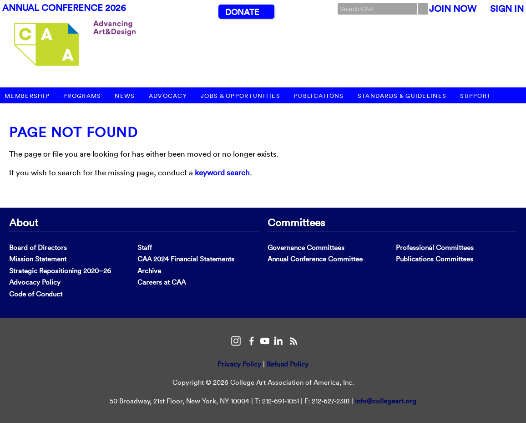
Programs (82, 96)
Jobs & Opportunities (240, 96)
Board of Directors (38, 247)
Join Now (452, 8)
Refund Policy (288, 364)
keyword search (222, 172)
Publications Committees (434, 259)
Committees (296, 222)
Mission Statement (37, 259)
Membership (27, 96)
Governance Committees (306, 247)
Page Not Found (73, 132)
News (125, 96)
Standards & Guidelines (402, 96)
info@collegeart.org (385, 401)
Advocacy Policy (35, 282)
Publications (319, 96)
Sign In (507, 8)
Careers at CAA (161, 282)
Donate (242, 12)
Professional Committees (435, 247)
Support (475, 96)
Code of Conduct (35, 294)
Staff (144, 247)
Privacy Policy (239, 364)
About (23, 222)
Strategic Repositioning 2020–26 (60, 270)
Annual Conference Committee (315, 259)
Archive (149, 270)
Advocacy (168, 96)
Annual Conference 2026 (64, 7)
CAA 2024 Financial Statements (185, 259)
